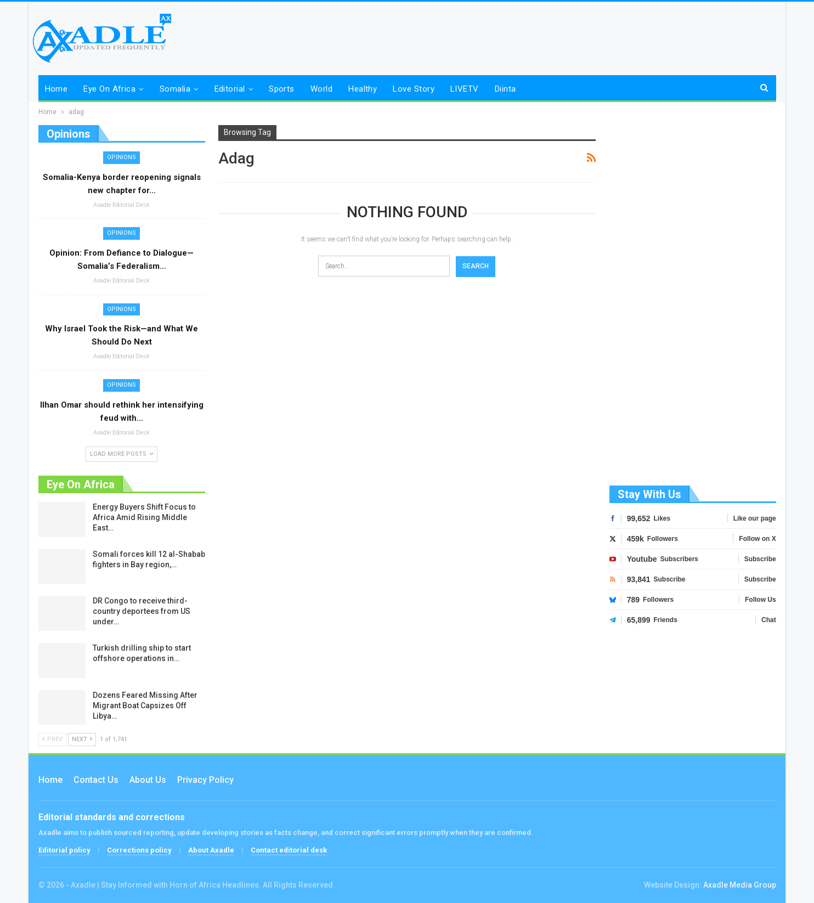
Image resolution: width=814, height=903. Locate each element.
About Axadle (211, 850)
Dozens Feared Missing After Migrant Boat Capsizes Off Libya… (145, 705)
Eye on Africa (109, 89)
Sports (282, 89)
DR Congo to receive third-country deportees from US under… (141, 611)
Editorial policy (64, 850)
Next (82, 739)
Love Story (413, 89)
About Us (147, 780)
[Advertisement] (692, 303)
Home (56, 89)
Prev (52, 739)
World (321, 89)
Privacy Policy (205, 780)
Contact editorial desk (289, 850)
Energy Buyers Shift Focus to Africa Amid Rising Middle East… (144, 517)
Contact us (96, 780)
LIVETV (464, 89)
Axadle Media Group (739, 885)
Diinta (505, 89)
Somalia (175, 89)
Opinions (121, 157)
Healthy (362, 89)
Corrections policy (139, 850)
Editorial (229, 89)
